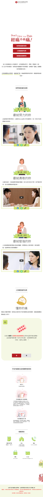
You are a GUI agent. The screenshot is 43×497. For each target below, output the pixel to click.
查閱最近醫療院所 (21, 56)
